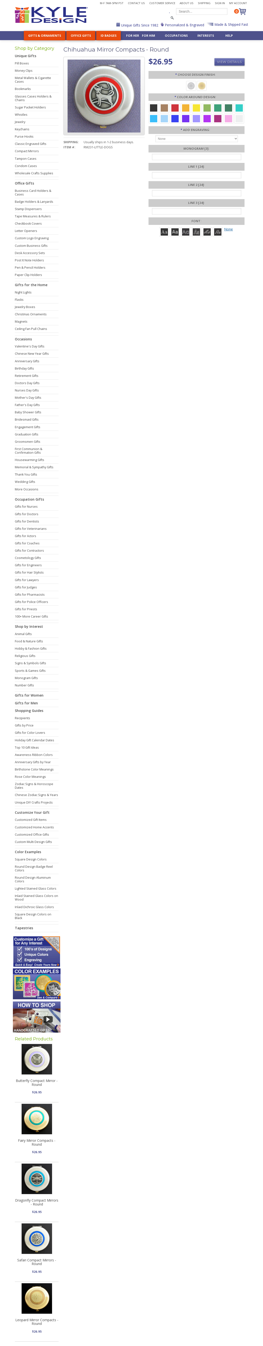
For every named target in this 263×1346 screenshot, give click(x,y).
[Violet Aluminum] (186, 118)
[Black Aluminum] (153, 107)
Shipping (204, 3)
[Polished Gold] (202, 85)
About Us (186, 3)
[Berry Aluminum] (218, 118)
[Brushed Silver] (191, 85)
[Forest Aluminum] (228, 107)
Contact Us (136, 3)
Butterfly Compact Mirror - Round (37, 1082)
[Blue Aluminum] (175, 118)
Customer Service (162, 3)
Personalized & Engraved (184, 25)
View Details (229, 62)
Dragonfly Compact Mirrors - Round (36, 1202)
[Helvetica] (175, 231)
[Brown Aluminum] (164, 107)
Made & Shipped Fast (230, 24)
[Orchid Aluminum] (196, 118)
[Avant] (186, 231)
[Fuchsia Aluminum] (207, 118)
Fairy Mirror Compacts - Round (36, 1142)
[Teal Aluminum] (239, 107)
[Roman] (164, 231)
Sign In (220, 3)
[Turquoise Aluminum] (153, 118)
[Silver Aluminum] (239, 118)
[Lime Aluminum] (207, 107)
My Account (238, 3)
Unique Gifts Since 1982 (139, 25)
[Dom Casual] (196, 231)
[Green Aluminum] (218, 107)
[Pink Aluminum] (228, 118)
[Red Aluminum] (175, 107)
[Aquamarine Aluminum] (164, 118)
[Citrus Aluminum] (186, 107)
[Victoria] (218, 231)
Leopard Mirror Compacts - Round (36, 1322)
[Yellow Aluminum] (196, 107)
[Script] (207, 231)
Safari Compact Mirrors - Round (36, 1262)
